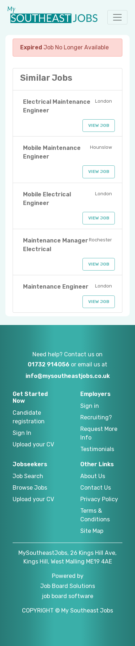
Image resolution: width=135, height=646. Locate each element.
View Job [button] (98, 125)
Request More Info (98, 433)
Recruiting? (96, 417)
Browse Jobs (30, 487)
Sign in (89, 405)
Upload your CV (33, 444)
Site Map (91, 530)
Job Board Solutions (67, 586)
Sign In (22, 432)
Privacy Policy (99, 499)
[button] (117, 17)
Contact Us (95, 487)
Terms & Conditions (95, 515)
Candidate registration (29, 417)
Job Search (28, 476)
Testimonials (97, 449)
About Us (92, 476)
